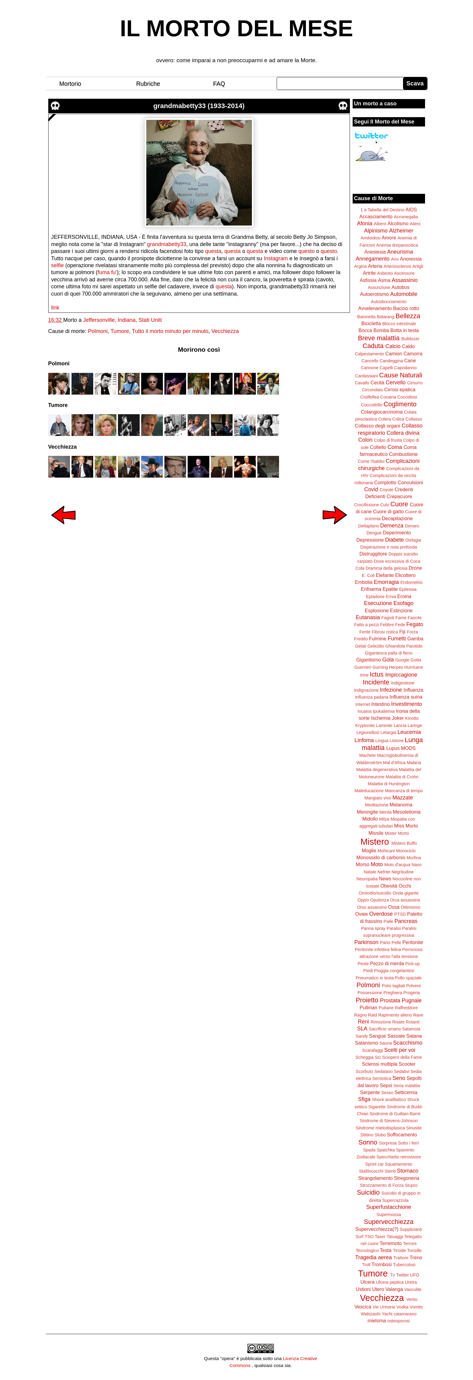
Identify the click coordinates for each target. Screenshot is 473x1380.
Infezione (391, 690)
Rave (418, 1015)
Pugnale (412, 1000)
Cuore (399, 504)
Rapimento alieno (395, 1015)
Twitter (402, 1275)
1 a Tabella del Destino (382, 209)
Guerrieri (362, 667)
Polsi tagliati (393, 985)
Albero (380, 223)
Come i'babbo (371, 461)
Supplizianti (411, 1229)
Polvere (413, 985)
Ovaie (361, 914)
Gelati (360, 646)
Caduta (373, 346)
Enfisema (371, 589)
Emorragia (386, 582)
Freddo (361, 638)
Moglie (369, 850)
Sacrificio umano (385, 1028)
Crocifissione (366, 504)
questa (213, 251)
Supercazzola (395, 1200)
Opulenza (379, 900)
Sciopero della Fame (402, 1057)
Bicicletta (371, 323)
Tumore (119, 331)
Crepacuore (399, 496)
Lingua (381, 740)
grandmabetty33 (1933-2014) (199, 106)
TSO (369, 1236)
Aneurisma (400, 252)
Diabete (394, 540)
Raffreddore (406, 1007)
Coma (395, 447)
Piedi (368, 970)
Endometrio (411, 582)
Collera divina (403, 433)
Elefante (385, 575)
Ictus (377, 674)
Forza (412, 631)
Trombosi (382, 1264)
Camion (393, 353)
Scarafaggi (372, 1050)
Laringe (415, 725)
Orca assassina (405, 900)
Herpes (396, 667)
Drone (415, 568)
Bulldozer (411, 338)
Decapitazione (397, 518)
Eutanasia (368, 617)
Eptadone (375, 596)
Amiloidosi (371, 237)
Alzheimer (401, 231)
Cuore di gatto (388, 511)
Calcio (393, 346)
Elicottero (405, 575)
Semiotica (381, 1078)
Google (402, 660)
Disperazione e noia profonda (388, 547)
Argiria (360, 266)
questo (306, 251)
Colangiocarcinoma (382, 412)
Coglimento (399, 404)
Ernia (391, 596)
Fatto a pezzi (366, 624)
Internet (362, 704)
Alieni (415, 223)
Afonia (364, 223)
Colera (384, 419)
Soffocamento (402, 1134)
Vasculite (412, 1289)
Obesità (388, 886)
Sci (378, 1057)
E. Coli (368, 575)
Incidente (376, 682)
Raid (372, 1015)
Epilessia (408, 589)
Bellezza (407, 316)
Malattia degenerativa (377, 769)
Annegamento (372, 259)
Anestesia (375, 252)
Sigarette (377, 1106)
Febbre (387, 624)
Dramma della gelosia (387, 568)
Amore (389, 237)
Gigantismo (368, 659)
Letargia (388, 732)
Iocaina (364, 711)
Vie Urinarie (384, 1307)
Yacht (387, 1313)
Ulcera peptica (390, 1282)
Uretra (411, 1282)
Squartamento (398, 1164)
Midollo (370, 818)
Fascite (414, 617)
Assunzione (379, 287)
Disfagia (413, 540)
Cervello (396, 382)
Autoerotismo (374, 294)
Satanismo (366, 1042)
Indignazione (366, 690)
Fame (401, 617)
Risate (398, 1022)
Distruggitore (373, 553)
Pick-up (412, 963)
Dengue (374, 532)
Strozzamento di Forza (382, 1185)
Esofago (404, 603)
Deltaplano (368, 526)
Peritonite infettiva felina (378, 949)
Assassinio (405, 280)
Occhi (405, 886)
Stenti (390, 1171)
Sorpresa (388, 1143)
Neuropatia (367, 878)
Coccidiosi (407, 397)
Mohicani (386, 850)
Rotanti (413, 1022)
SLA (362, 1029)
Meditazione (377, 804)
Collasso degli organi (377, 425)
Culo (384, 504)
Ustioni (363, 1289)
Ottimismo (411, 907)
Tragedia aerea (373, 1257)
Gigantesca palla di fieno (389, 653)
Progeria (411, 992)
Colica (398, 419)
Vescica (362, 1306)
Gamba (415, 638)
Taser (380, 1236)
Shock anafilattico (389, 1099)
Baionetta (366, 316)
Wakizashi (370, 1313)
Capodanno (405, 367)
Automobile (403, 294)
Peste (363, 963)
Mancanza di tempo (404, 790)
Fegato (414, 624)
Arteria (375, 266)
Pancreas (406, 921)
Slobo (380, 1134)
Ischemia (381, 718)
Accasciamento (375, 216)
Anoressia (411, 258)
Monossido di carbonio (380, 857)
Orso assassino (372, 907)
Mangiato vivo (377, 798)
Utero (378, 1289)
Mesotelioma (407, 812)
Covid (371, 489)
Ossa (394, 907)
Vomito (416, 1307)
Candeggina (391, 360)
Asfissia (368, 280)
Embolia (363, 582)
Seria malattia (406, 1085)
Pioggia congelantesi (394, 970)
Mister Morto (397, 833)
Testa (386, 1250)
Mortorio (70, 83)
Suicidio (368, 1192)
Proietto (367, 1000)
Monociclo (406, 850)
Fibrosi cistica (385, 631)
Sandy (362, 1036)
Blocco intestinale (399, 323)
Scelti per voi (399, 1050)
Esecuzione (378, 603)
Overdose (381, 914)
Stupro (411, 1185)
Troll (366, 1264)
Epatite (390, 589)
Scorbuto (364, 1071)
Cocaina (388, 397)
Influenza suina (405, 697)
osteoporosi (398, 1320)
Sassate (396, 1036)
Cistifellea (369, 397)
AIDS (411, 209)
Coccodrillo (371, 404)
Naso (416, 864)
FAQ (219, 83)
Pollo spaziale (408, 977)
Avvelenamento (375, 308)
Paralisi (394, 928)
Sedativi (401, 1071)
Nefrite (383, 871)
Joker (398, 718)
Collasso (413, 419)
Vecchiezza (225, 331)
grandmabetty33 (166, 244)
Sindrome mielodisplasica (380, 1127)
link (55, 308)
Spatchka (386, 1150)
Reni (363, 1022)
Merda (385, 812)
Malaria (414, 762)
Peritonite (412, 942)
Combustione (403, 454)
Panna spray (373, 928)
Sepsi (386, 1085)
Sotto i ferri (408, 1143)
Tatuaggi (395, 1236)
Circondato (372, 389)
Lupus (393, 748)
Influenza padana (371, 697)
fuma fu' (107, 272)
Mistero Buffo (404, 843)
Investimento (406, 704)
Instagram (276, 258)
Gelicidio (375, 646)
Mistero (374, 842)
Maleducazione (369, 790)
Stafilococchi (371, 1171)
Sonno (367, 1142)
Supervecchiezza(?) (376, 1229)
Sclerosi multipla (379, 1064)
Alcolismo (398, 223)
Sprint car (374, 1164)
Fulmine (377, 638)
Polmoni (98, 331)
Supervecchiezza (388, 1221)
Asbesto (385, 273)
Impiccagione (401, 675)
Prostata (390, 1000)
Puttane (386, 1007)
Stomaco (407, 1171)
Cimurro (415, 382)
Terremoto (391, 1243)
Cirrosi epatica (399, 389)
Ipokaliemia (384, 711)
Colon (365, 440)
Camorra (413, 353)
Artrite (369, 273)
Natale (370, 871)
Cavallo (362, 382)
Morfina (414, 857)
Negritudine (403, 871)
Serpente (370, 1092)
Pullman (368, 1007)
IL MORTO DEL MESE (236, 28)
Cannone (369, 367)
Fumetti (397, 639)
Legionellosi (367, 732)
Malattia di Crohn (402, 776)
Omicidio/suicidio (375, 893)
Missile (376, 833)
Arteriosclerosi (397, 266)
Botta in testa (404, 330)
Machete (367, 755)
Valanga (394, 1289)
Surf (359, 1236)
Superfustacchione (388, 1207)
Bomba (381, 330)
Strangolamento (375, 1178)
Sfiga (364, 1099)
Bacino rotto (406, 308)
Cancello (369, 360)
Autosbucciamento (388, 301)
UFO (414, 1275)
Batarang (385, 316)
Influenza (414, 690)
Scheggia (365, 1057)
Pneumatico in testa (375, 977)
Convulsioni (410, 482)
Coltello (378, 447)
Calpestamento (369, 353)
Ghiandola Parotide (403, 646)
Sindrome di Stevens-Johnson (389, 1120)
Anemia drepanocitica (397, 245)
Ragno (360, 1015)
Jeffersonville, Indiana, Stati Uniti (122, 320)
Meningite (367, 812)
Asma (384, 280)
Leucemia (409, 732)
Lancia (400, 725)
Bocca (365, 330)
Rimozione (380, 1022)
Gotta (416, 660)
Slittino (366, 1134)
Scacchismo (407, 1043)
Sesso (387, 1092)
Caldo (408, 346)
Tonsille (414, 1250)
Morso (362, 864)
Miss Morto (406, 825)
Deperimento (397, 532)
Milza (384, 819)
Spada (369, 1150)
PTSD (400, 914)
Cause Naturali (400, 375)
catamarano (405, 1313)
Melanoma (401, 804)
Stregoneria (406, 1178)
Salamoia (411, 1028)
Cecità (377, 382)
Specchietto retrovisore (398, 1156)
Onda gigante (405, 893)
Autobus (400, 287)
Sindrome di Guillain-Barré (395, 1113)
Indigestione (403, 682)
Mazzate (402, 798)
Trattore (400, 1257)
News (385, 878)
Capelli (386, 367)
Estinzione (401, 610)
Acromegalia (406, 216)
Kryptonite (365, 725)
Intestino (380, 704)
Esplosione (377, 610)
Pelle (396, 942)
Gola (388, 660)
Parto (385, 942)
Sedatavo (383, 1071)
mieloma (376, 1320)
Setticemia (406, 1092)
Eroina (404, 596)
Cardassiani (366, 375)
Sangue (377, 1036)
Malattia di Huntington (389, 783)
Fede (400, 624)
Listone (396, 740)
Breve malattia (378, 338)
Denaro (412, 526)
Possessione (369, 992)
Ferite (365, 631)
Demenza (391, 526)
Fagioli (387, 617)
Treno (416, 1257)
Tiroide (399, 1250)
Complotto (385, 482)
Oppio (363, 900)
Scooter (407, 1064)
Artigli (417, 266)
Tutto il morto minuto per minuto (170, 331)
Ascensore (404, 273)
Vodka (402, 1307)
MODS (408, 748)
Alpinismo (376, 231)
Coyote (387, 489)
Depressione (370, 540)
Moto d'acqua (397, 864)
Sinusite (413, 1127)
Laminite (384, 725)
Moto (377, 864)
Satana (414, 1036)
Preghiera (392, 992)
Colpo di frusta (388, 440)
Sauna (385, 1043)
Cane (410, 360)
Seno (398, 1078)
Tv (392, 1275)
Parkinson (366, 942)
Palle (388, 921)
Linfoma (364, 740)
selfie (57, 265)
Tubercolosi (404, 1264)
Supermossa (388, 1214)
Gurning (380, 667)
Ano (395, 259)
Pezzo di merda (387, 963)
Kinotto (412, 718)
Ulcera (367, 1282)
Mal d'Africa (394, 762)
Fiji (402, 631)
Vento (411, 1299)
